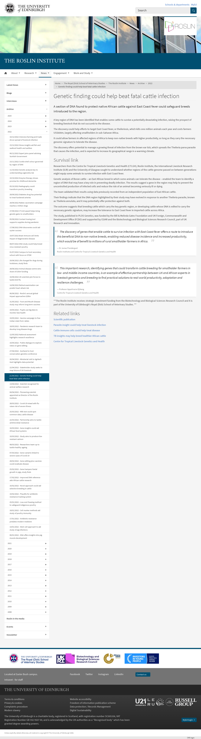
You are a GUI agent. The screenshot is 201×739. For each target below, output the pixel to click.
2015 (10, 575)
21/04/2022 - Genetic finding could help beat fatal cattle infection (25, 377)
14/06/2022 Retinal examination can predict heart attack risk (24, 286)
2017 (10, 564)
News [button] (44, 73)
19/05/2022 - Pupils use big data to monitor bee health (24, 311)
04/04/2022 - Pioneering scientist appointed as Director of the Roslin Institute (24, 395)
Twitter (89, 674)
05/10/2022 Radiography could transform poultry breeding (22, 188)
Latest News (12, 85)
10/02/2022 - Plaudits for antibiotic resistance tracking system (24, 495)
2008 (10, 612)
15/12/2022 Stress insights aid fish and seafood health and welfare (25, 146)
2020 (10, 548)
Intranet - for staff (13, 679)
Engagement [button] (60, 73)
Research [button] (29, 73)
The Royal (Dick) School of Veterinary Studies (84, 83)
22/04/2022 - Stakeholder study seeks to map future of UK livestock (26, 369)
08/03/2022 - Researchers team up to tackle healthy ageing (24, 446)
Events (10, 626)
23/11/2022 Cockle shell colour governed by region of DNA (26, 163)
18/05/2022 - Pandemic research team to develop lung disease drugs (26, 328)
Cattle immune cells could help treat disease (77, 330)
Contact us (143, 674)
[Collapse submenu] (46, 109)
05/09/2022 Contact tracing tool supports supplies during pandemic (24, 220)
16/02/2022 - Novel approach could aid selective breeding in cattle (25, 487)
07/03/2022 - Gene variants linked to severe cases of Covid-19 (24, 454)
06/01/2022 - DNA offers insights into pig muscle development (26, 536)
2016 (10, 570)
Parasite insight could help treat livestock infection (80, 324)
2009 (10, 606)
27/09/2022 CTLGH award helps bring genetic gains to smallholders (25, 212)
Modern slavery (12, 710)
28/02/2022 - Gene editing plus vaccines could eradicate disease (26, 462)
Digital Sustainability (80, 710)
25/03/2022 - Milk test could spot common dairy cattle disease (23, 413)
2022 (10, 131)
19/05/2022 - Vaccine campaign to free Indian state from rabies (25, 319)
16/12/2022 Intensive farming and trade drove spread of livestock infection (26, 138)
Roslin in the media (15, 618)
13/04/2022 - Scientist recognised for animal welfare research (24, 385)
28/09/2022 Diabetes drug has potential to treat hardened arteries (26, 196)
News (132, 83)
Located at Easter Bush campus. (21, 674)
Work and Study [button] (82, 73)
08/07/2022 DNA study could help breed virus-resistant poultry (26, 245)
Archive (10, 109)
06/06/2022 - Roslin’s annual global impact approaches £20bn (24, 295)
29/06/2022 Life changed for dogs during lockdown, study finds (26, 262)
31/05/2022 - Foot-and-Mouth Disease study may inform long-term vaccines (25, 303)
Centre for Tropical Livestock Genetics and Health (79, 341)
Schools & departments (177, 4)
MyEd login (189, 719)
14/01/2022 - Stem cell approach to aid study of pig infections (25, 528)
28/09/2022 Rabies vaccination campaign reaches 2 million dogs (26, 204)
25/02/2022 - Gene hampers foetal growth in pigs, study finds (23, 470)
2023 (10, 126)
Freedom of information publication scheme (93, 702)
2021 (10, 543)
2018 (10, 559)
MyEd (194, 4)
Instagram (103, 674)
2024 (10, 121)
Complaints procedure (16, 706)
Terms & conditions (14, 699)
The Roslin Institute (117, 83)
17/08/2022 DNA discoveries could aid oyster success (25, 229)
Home (57, 83)
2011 (10, 596)
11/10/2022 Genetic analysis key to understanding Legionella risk (24, 171)
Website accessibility (80, 699)
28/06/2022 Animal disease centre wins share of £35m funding (25, 270)
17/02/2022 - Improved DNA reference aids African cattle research (25, 479)
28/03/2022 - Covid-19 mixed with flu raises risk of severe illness (24, 405)
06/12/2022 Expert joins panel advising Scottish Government (25, 155)
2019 (10, 554)
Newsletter (12, 634)
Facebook (75, 674)
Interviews (12, 101)
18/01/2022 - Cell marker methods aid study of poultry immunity (25, 512)
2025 (10, 116)
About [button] (14, 73)
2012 (10, 591)
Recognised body (103, 719)
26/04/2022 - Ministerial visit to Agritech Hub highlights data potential (25, 360)
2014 (10, 580)
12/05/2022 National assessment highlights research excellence (23, 336)
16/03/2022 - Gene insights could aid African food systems (24, 429)
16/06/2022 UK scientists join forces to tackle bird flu (25, 278)
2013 (10, 585)
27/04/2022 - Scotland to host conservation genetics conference (23, 352)
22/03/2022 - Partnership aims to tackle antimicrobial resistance (25, 421)
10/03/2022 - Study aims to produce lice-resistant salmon (26, 438)
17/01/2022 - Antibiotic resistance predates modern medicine (23, 520)
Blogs (9, 93)
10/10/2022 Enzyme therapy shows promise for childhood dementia (24, 179)
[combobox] (163, 10)
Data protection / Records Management (90, 706)
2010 (10, 601)
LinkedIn (116, 674)
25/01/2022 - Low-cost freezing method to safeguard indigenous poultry (25, 503)
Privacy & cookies (13, 702)
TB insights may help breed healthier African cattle (80, 335)
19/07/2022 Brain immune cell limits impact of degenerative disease (24, 237)
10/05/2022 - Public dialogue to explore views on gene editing (25, 344)
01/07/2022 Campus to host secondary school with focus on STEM (25, 253)
